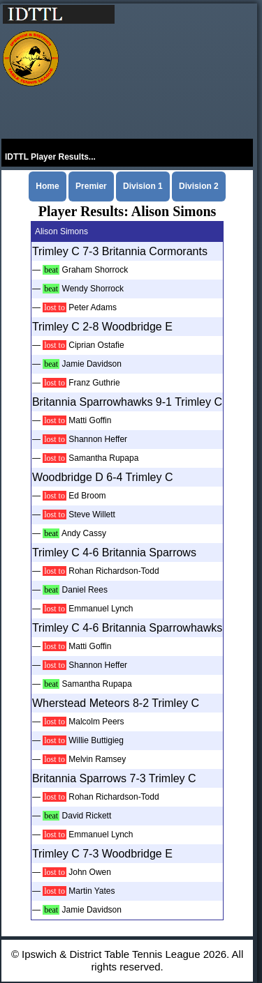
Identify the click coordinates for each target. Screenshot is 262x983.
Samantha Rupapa (103, 458)
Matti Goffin (89, 420)
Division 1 (143, 186)
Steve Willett (91, 514)
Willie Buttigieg (96, 740)
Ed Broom (86, 496)
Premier (91, 186)
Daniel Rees (85, 590)
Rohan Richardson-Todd (113, 571)
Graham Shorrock (95, 270)
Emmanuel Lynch (100, 609)
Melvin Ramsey (97, 759)
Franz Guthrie (93, 383)
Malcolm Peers (96, 721)
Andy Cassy (83, 533)
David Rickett (87, 816)
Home (47, 186)
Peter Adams (92, 307)
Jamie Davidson (92, 364)
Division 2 (199, 186)
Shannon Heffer (97, 439)
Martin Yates (91, 891)
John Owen (89, 872)
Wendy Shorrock (93, 289)
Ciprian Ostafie (96, 345)
